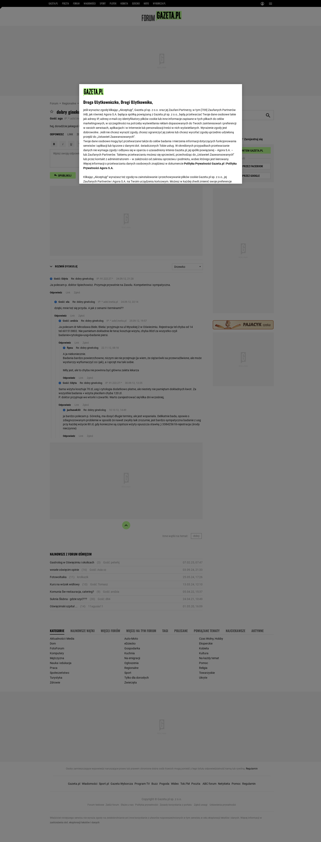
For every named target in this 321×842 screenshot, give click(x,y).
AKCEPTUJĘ (224, 175)
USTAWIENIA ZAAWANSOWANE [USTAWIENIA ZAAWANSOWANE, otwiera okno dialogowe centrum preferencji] (110, 175)
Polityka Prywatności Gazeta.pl (204, 163)
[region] (160, 133)
